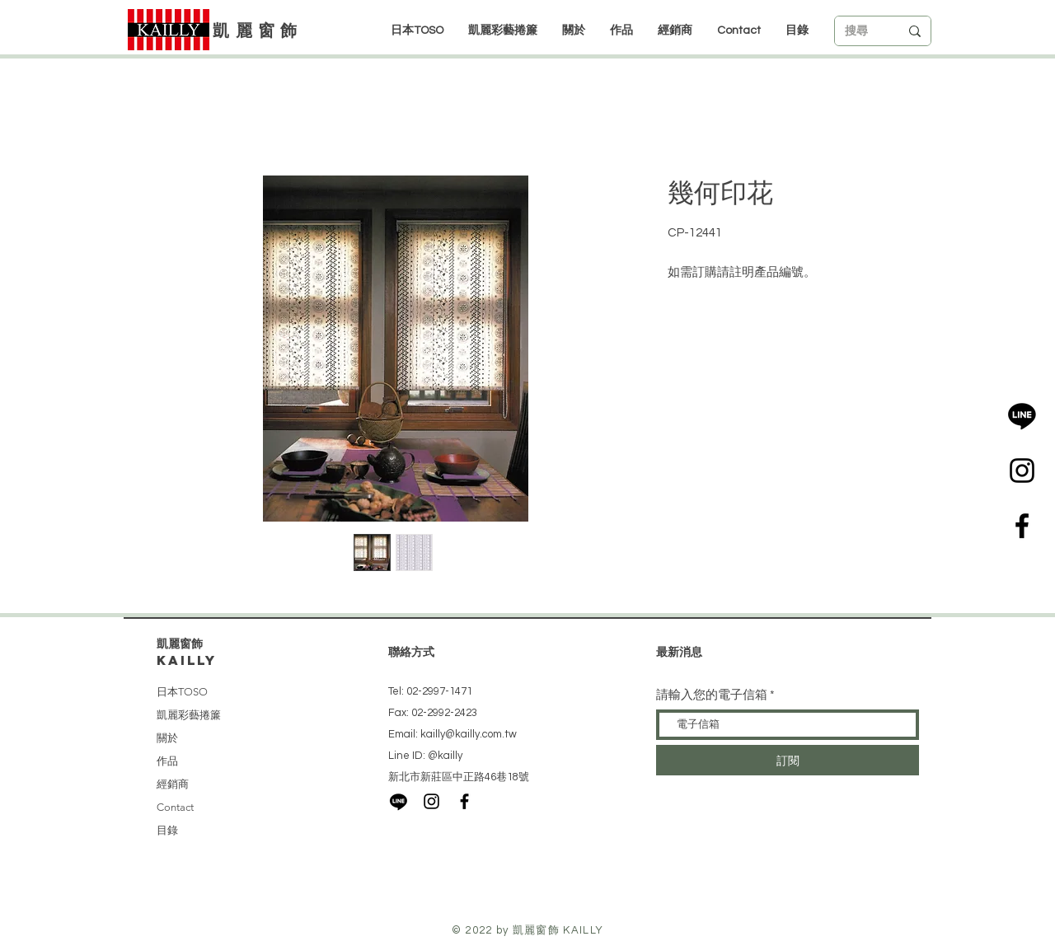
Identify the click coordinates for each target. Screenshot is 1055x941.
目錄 (167, 830)
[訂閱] (787, 760)
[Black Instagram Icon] (1022, 470)
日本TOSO (182, 692)
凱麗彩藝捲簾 (189, 715)
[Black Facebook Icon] (1022, 525)
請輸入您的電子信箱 (711, 695)
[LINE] (1022, 415)
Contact (175, 807)
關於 (167, 738)
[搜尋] (859, 31)
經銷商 (173, 784)
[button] (675, 30)
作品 (167, 761)
